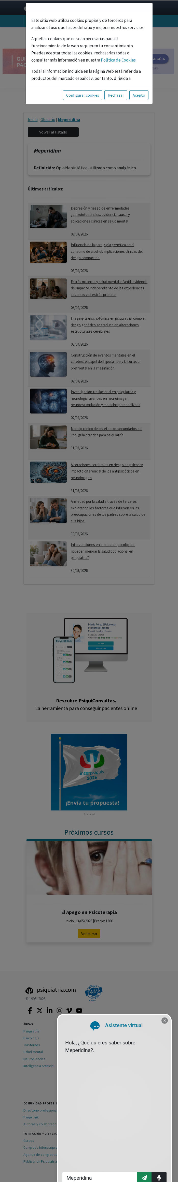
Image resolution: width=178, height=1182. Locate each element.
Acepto (139, 95)
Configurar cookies (82, 95)
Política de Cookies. (118, 60)
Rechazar (116, 95)
